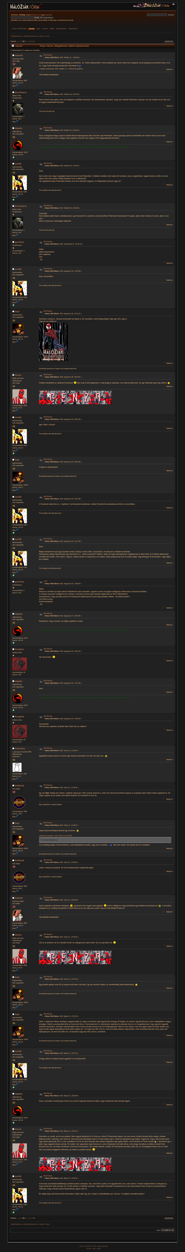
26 (30, 41)
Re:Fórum (48, 55)
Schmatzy (20, 748)
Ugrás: (158, 1230)
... (19, 41)
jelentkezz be (35, 15)
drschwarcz (21, 92)
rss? (45, 581)
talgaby (18, 128)
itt (60, 504)
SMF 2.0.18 (83, 1246)
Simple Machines (102, 1246)
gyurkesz (19, 242)
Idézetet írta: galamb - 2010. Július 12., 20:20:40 (55, 836)
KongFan (19, 649)
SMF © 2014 (92, 1246)
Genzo (18, 375)
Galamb (19, 55)
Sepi (17, 311)
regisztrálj (48, 15)
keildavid (19, 785)
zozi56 (18, 163)
